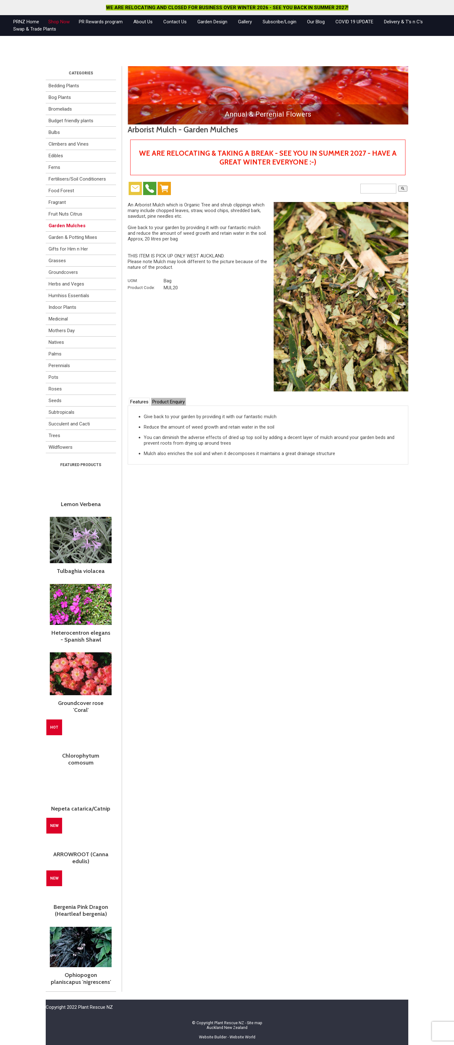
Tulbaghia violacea (81, 571)
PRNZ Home (26, 22)
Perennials (59, 365)
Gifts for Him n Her (68, 249)
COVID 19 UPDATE (354, 22)
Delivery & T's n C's (403, 22)
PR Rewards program (101, 22)
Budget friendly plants (71, 121)
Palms (55, 354)
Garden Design (212, 22)
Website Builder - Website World (227, 1037)
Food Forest (61, 190)
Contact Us (175, 22)
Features (139, 402)
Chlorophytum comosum (80, 759)
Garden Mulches (67, 225)
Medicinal (58, 319)
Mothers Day (62, 330)
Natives (56, 342)
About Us (143, 22)
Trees (54, 435)
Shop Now (59, 22)
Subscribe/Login (279, 22)
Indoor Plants (62, 307)
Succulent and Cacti (69, 424)
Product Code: (141, 287)
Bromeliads (60, 109)
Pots (53, 377)
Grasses (57, 260)
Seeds (55, 400)
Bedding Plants (64, 86)
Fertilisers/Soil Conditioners (77, 179)
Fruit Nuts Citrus (65, 214)
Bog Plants (60, 97)
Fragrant (57, 202)
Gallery (245, 22)
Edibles (56, 156)
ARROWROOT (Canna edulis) (80, 858)
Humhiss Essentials (69, 295)
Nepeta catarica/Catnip (80, 808)
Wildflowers (61, 447)
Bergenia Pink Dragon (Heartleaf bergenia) (81, 910)
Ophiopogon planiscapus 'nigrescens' (81, 978)
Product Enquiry (168, 402)
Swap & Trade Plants (34, 29)
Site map (254, 1022)
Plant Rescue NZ (229, 1022)
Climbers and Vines (69, 144)
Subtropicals (61, 412)
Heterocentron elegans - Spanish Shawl (80, 636)
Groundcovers (63, 272)
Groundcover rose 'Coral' (80, 706)
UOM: (133, 280)
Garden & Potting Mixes (73, 237)
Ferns (54, 167)
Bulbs (54, 132)
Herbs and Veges (66, 284)
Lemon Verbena (81, 504)
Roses (55, 389)
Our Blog (316, 22)
